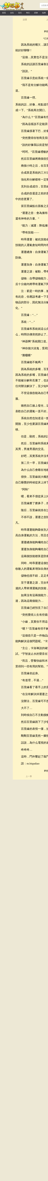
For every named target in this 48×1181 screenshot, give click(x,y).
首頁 (4, 13)
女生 (12, 13)
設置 (25, 19)
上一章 (29, 776)
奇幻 (28, 13)
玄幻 (20, 13)
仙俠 (44, 13)
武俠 (36, 13)
